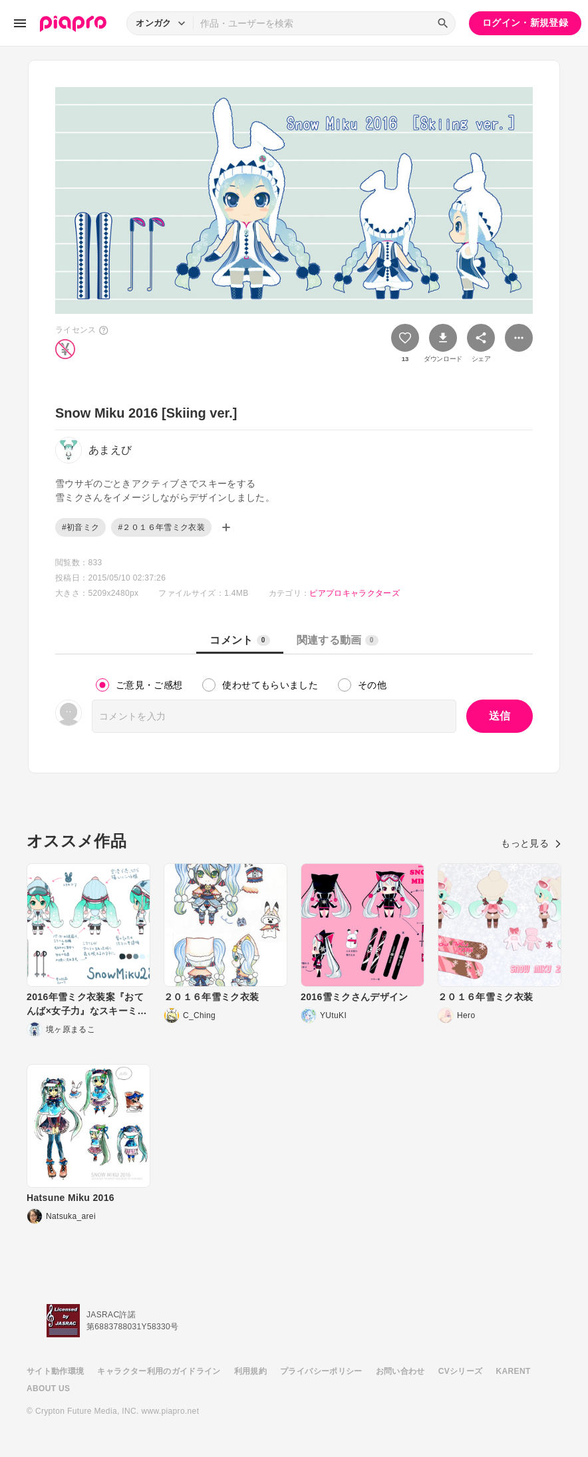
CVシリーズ (460, 1371)
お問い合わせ (400, 1371)
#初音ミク (80, 527)
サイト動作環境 (55, 1371)
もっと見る (531, 843)
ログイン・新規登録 (525, 22)
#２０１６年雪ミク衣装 (161, 527)
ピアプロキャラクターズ (354, 593)
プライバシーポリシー (321, 1371)
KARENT (513, 1371)
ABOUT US (48, 1388)
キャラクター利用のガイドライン (158, 1371)
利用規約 (250, 1371)
